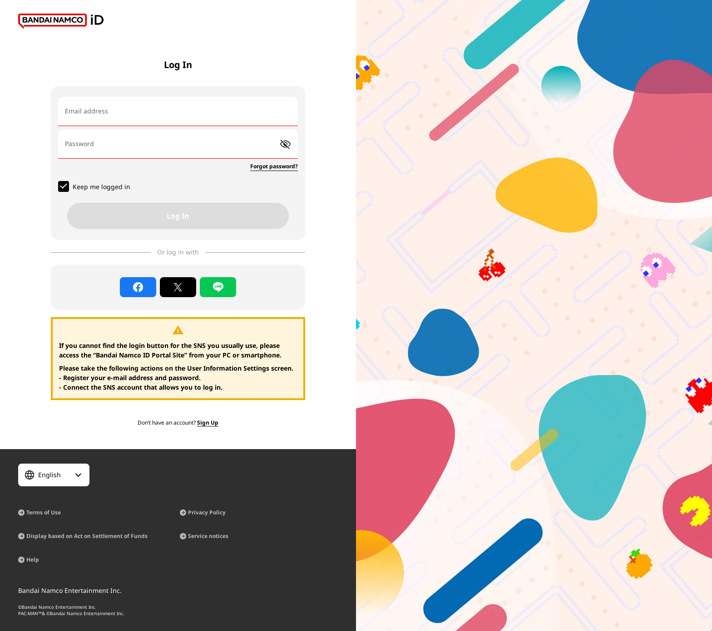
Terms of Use (43, 512)
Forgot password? (274, 166)
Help (32, 559)
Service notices (208, 536)
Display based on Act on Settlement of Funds (87, 536)
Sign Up (207, 422)
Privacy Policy (207, 512)
